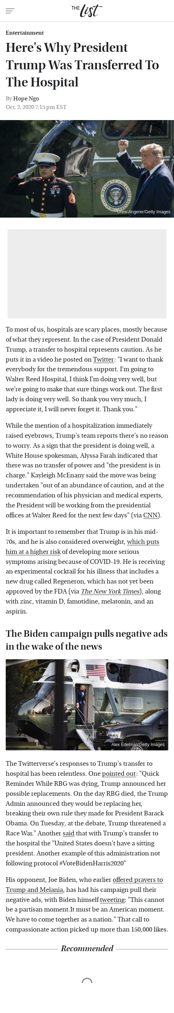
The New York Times (110, 591)
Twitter (103, 359)
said (68, 833)
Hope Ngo (26, 98)
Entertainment (25, 33)
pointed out (119, 774)
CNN (150, 515)
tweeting (112, 900)
